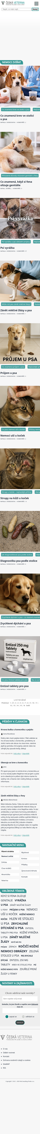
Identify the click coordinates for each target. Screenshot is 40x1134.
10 (33, 703)
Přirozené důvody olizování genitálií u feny (20, 175)
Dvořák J (8, 188)
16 (24, 705)
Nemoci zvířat (7, 856)
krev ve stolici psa (22, 964)
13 (14, 705)
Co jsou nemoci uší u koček (13, 429)
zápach (13, 946)
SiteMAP (6, 1064)
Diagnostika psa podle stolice (18, 560)
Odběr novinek (9, 1052)
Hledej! (35, 9)
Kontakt (24, 877)
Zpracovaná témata (29, 871)
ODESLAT (20, 1022)
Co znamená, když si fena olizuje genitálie (16, 183)
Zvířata (4, 862)
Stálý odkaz (17, 753)
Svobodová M (11, 122)
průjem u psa (17, 909)
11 (36, 703)
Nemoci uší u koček (12, 435)
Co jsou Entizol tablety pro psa (15, 680)
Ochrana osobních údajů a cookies (16, 1060)
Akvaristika (5, 874)
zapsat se (13, 1016)
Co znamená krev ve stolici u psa (15, 109)
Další (28, 705)
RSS (4, 1068)
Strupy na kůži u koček (14, 498)
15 (21, 705)
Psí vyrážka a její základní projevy (16, 241)
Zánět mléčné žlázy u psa (16, 310)
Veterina (4, 880)
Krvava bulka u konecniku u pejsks (17, 729)
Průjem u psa (8, 373)
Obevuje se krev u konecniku (14, 762)
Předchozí (5, 703)
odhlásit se (29, 1016)
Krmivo (24, 858)
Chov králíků (6, 868)
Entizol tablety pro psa (14, 686)
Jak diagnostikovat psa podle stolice (17, 554)
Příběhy (24, 864)
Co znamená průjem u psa (13, 367)
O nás (5, 1049)
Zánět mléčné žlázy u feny (13, 795)
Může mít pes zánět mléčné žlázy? (16, 304)
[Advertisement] (20, 35)
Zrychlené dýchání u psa (15, 623)
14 (17, 705)
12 (11, 705)
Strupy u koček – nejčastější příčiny (16, 492)
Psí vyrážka (7, 248)
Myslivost (25, 852)
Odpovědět (25, 753)
